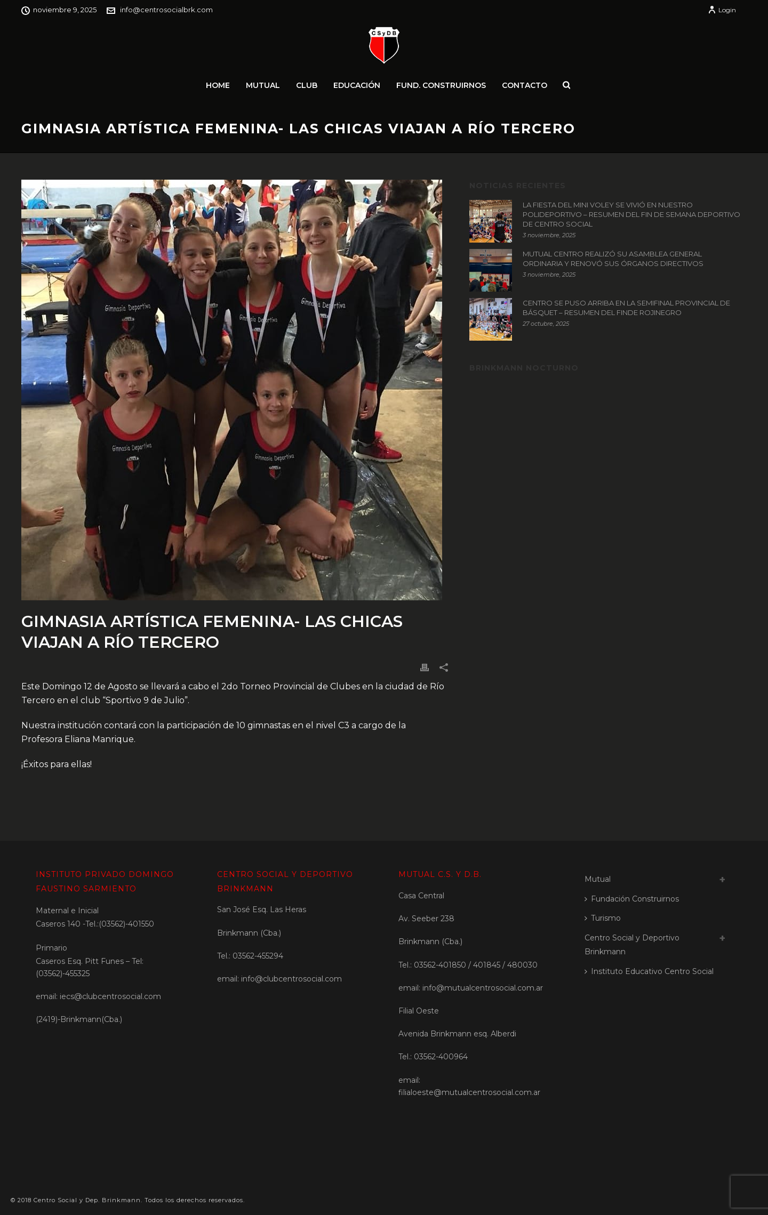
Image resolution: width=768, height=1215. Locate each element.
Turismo (603, 918)
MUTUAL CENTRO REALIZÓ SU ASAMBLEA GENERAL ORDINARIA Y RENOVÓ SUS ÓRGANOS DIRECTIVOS (613, 259)
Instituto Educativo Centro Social (649, 971)
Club (306, 85)
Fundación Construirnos (632, 899)
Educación (356, 85)
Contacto (524, 85)
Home (218, 85)
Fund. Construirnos (441, 85)
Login (722, 10)
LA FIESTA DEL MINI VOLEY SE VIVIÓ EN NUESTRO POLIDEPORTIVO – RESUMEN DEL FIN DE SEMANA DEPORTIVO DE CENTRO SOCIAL (631, 214)
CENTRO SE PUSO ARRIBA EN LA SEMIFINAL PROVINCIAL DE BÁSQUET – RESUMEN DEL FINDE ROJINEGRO (626, 308)
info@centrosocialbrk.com (166, 9)
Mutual (263, 85)
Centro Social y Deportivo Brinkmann (632, 945)
